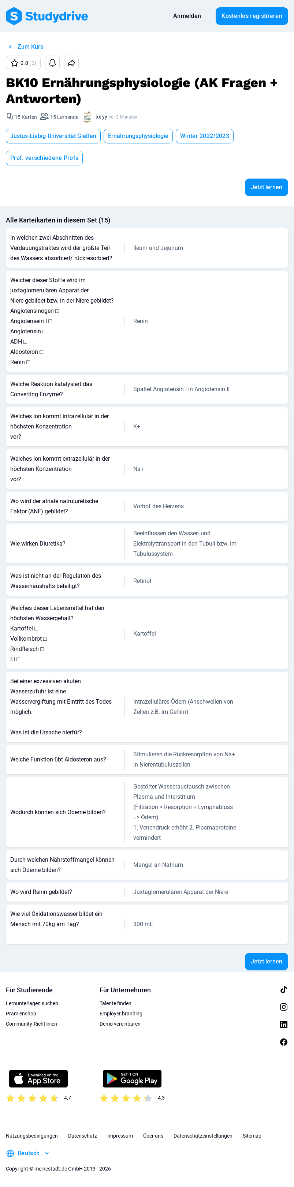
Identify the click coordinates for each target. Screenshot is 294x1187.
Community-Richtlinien (31, 1024)
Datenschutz (82, 1136)
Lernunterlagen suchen (32, 1003)
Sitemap (252, 1136)
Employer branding (121, 1013)
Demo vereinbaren (120, 1024)
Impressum (120, 1136)
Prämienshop (21, 1013)
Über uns (153, 1136)
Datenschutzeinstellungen (203, 1136)
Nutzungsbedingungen (32, 1136)
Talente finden (115, 1003)
